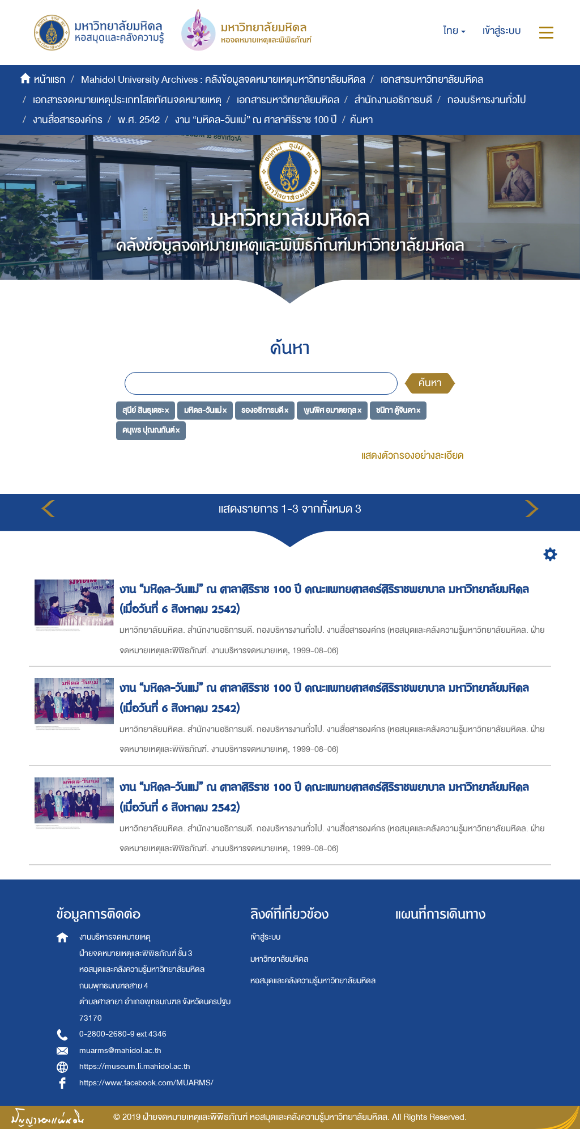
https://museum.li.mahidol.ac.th (134, 1066)
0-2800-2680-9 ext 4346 (123, 1034)
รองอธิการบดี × (264, 409)
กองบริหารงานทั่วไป (486, 100)
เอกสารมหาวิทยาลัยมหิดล (432, 79)
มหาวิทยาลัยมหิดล (279, 959)
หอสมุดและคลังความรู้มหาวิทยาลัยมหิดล (313, 981)
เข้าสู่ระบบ (265, 937)
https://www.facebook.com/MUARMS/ (146, 1083)
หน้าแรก (50, 79)
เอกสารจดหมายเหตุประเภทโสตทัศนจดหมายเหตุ (127, 100)
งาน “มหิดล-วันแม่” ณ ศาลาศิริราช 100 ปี (256, 120)
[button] (454, 31)
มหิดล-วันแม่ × (205, 409)
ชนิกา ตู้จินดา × (398, 409)
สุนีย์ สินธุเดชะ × (145, 409)
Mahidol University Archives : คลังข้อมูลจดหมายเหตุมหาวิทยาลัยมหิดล (223, 79)
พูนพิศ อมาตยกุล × (332, 409)
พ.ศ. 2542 (139, 120)
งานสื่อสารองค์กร (68, 120)
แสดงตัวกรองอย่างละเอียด (412, 455)
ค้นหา (430, 383)
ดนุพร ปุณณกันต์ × (151, 430)
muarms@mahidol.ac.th (120, 1050)
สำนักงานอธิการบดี (393, 100)
